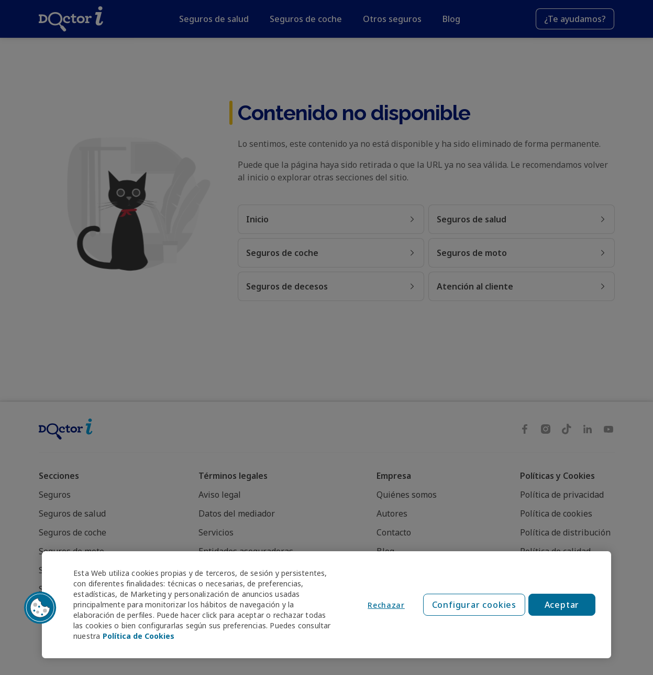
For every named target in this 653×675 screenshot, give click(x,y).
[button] (40, 608)
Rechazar (386, 605)
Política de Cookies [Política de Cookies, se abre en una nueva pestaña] (138, 636)
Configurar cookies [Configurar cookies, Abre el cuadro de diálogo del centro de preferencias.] (474, 604)
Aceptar (562, 604)
